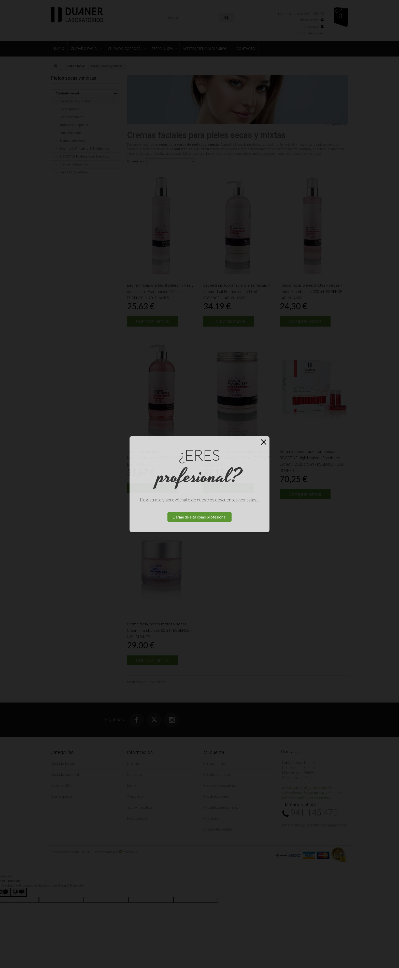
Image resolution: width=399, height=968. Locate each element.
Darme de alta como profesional (199, 517)
